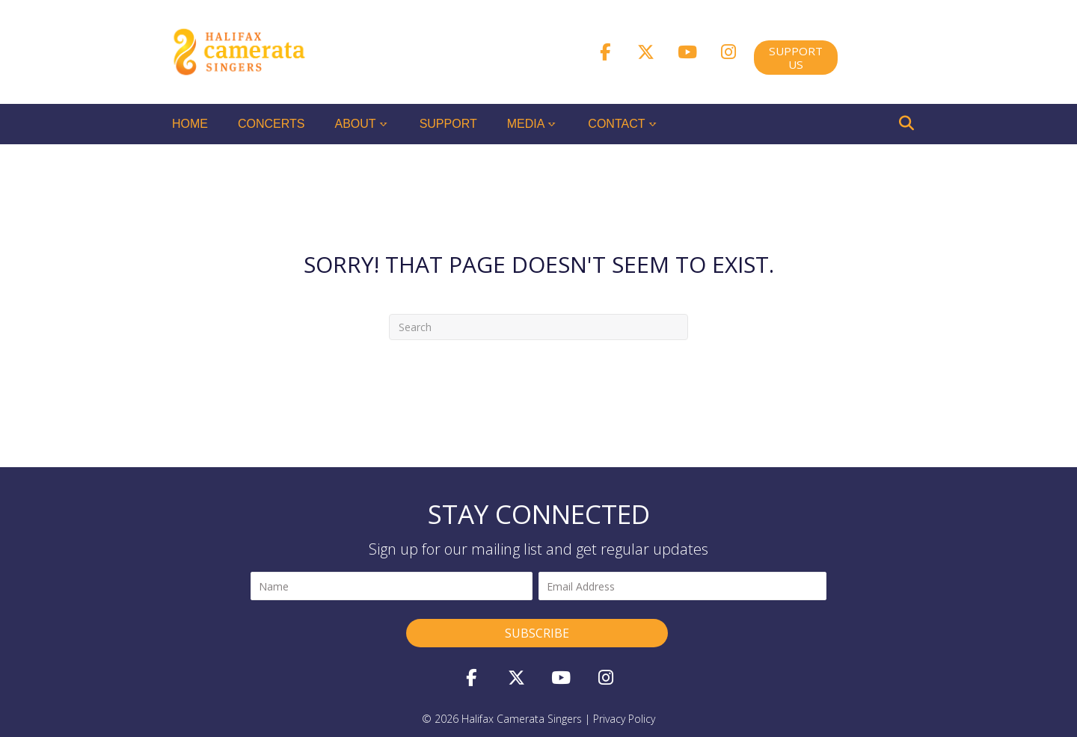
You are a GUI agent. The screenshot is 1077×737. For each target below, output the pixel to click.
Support (448, 123)
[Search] (906, 123)
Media (526, 123)
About (355, 123)
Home (190, 123)
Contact (616, 123)
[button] (605, 51)
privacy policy (624, 719)
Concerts (271, 123)
